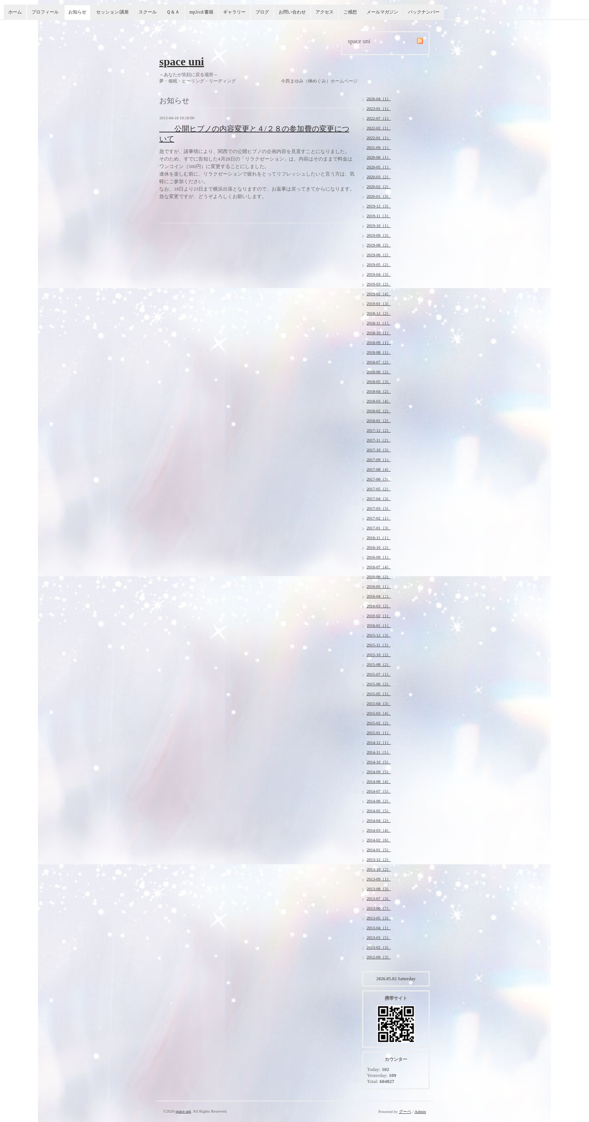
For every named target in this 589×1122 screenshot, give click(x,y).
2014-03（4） (379, 830)
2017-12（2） (379, 430)
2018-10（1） (379, 332)
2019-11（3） (379, 215)
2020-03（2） (379, 176)
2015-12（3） (379, 635)
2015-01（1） (379, 732)
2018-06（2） (379, 371)
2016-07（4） (379, 567)
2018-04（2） (379, 391)
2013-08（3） (379, 888)
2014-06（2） (379, 801)
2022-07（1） (379, 118)
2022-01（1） (379, 137)
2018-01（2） (379, 420)
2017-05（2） (379, 489)
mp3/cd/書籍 (201, 12)
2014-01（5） (379, 849)
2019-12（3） (379, 206)
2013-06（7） (379, 908)
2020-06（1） (379, 157)
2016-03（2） (379, 606)
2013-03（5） (379, 937)
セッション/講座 (112, 12)
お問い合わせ (292, 12)
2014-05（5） (379, 810)
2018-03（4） (379, 401)
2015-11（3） (379, 645)
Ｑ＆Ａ (173, 12)
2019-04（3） (379, 274)
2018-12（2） (379, 313)
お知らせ (77, 12)
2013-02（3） (379, 947)
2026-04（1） (379, 98)
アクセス (325, 12)
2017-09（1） (379, 459)
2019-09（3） (379, 235)
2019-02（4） (379, 293)
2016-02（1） (379, 615)
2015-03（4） (379, 713)
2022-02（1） (379, 128)
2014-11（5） (379, 752)
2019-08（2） (379, 245)
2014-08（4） (379, 781)
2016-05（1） (379, 586)
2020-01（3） (379, 196)
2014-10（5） (379, 762)
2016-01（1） (379, 625)
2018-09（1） (379, 342)
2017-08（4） (379, 469)
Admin (420, 1111)
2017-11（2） (379, 440)
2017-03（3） (379, 508)
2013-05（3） (379, 918)
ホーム (15, 12)
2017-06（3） (379, 479)
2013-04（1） (379, 927)
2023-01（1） (379, 108)
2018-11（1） (379, 323)
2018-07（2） (379, 362)
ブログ (262, 12)
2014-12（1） (379, 742)
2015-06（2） (379, 684)
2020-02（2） (379, 186)
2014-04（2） (379, 820)
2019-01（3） (379, 303)
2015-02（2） (379, 723)
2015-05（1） (379, 693)
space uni (181, 61)
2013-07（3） (379, 898)
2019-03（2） (379, 284)
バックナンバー (423, 12)
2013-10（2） (379, 869)
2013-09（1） (379, 879)
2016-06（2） (379, 576)
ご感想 (350, 12)
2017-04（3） (379, 498)
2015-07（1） (379, 674)
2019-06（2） (379, 254)
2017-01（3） (379, 528)
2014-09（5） (379, 771)
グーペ (405, 1111)
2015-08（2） (379, 664)
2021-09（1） (379, 147)
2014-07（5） (379, 791)
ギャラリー (234, 12)
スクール (148, 12)
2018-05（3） (379, 381)
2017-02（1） (379, 518)
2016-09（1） (379, 557)
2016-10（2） (379, 547)
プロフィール (45, 12)
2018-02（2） (379, 411)
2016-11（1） (379, 537)
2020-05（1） (379, 167)
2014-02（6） (379, 840)
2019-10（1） (379, 225)
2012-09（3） (379, 957)
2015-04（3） (379, 703)
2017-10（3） (379, 450)
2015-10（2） (379, 654)
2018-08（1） (379, 352)
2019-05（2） (379, 264)
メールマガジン (382, 12)
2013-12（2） (379, 859)
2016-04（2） (379, 596)
